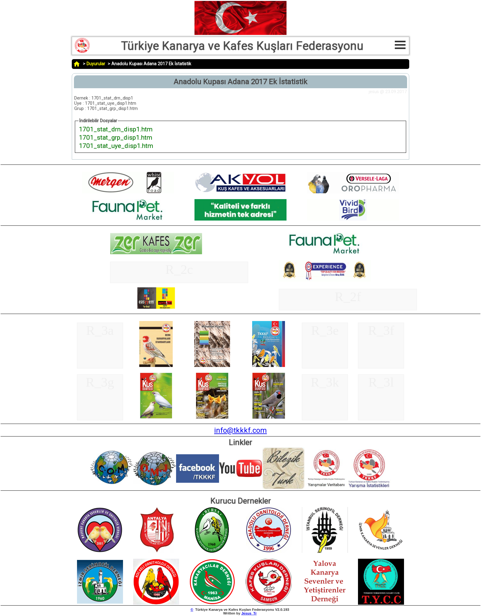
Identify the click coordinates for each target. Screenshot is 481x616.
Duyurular (96, 63)
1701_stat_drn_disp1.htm (115, 129)
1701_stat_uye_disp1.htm (116, 145)
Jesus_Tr (249, 613)
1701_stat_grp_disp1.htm (115, 137)
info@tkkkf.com (240, 430)
